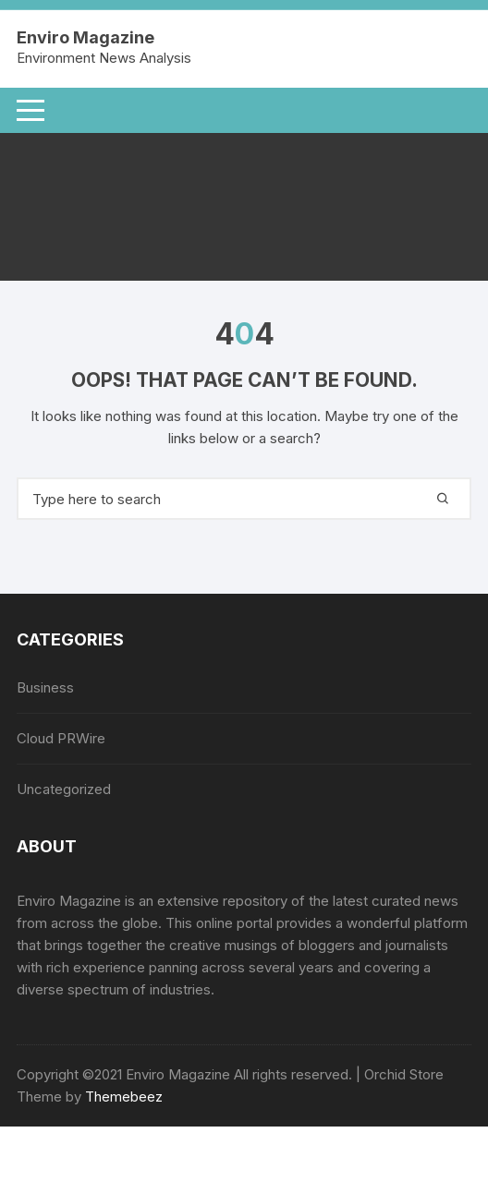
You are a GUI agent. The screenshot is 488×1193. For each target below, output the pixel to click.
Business (45, 687)
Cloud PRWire (61, 738)
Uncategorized (64, 789)
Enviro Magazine (85, 37)
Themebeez (124, 1096)
